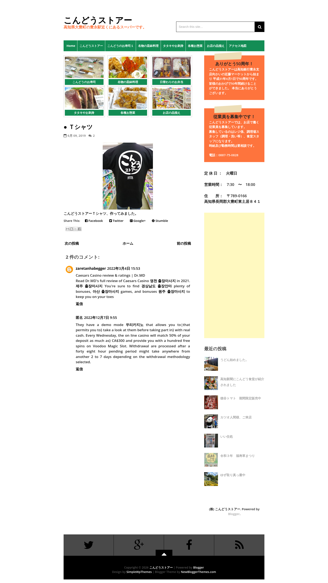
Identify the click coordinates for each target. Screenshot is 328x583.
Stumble (160, 221)
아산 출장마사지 (106, 291)
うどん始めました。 (234, 360)
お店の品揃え (215, 46)
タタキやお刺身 (173, 46)
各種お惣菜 (195, 46)
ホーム (128, 243)
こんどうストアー (98, 20)
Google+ (138, 221)
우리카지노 (135, 324)
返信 (79, 303)
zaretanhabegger (91, 268)
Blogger (234, 514)
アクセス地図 (237, 46)
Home (69, 46)
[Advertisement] (234, 275)
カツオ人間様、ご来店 (236, 417)
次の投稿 (72, 243)
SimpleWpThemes (139, 572)
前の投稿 (184, 243)
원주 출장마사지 (171, 291)
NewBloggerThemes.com (198, 572)
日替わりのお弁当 (171, 82)
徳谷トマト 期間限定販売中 (240, 398)
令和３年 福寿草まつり (237, 456)
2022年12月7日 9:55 (100, 317)
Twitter (116, 221)
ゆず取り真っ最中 (232, 475)
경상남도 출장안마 (156, 286)
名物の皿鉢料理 (148, 46)
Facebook (94, 221)
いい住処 (226, 436)
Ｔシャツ (81, 127)
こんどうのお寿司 (84, 82)
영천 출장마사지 (163, 280)
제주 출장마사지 (89, 286)
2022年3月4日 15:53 (123, 268)
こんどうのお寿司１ (120, 46)
